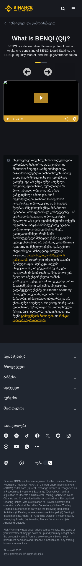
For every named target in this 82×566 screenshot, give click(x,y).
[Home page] (19, 8)
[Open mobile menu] (73, 9)
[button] (73, 8)
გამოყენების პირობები (37, 316)
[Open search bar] (62, 9)
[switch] (47, 462)
